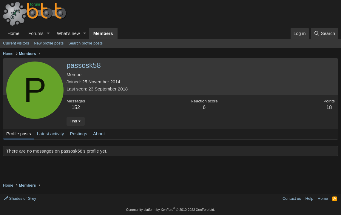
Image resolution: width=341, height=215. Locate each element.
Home (13, 33)
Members (103, 33)
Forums (36, 33)
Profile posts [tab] (18, 133)
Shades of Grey (20, 198)
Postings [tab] (78, 133)
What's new (68, 33)
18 (329, 107)
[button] (48, 33)
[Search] (324, 33)
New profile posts (49, 43)
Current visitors (16, 43)
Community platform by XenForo (170, 209)
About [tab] (99, 133)
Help (309, 198)
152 (76, 107)
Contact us (292, 198)
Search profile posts (85, 43)
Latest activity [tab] (50, 133)
